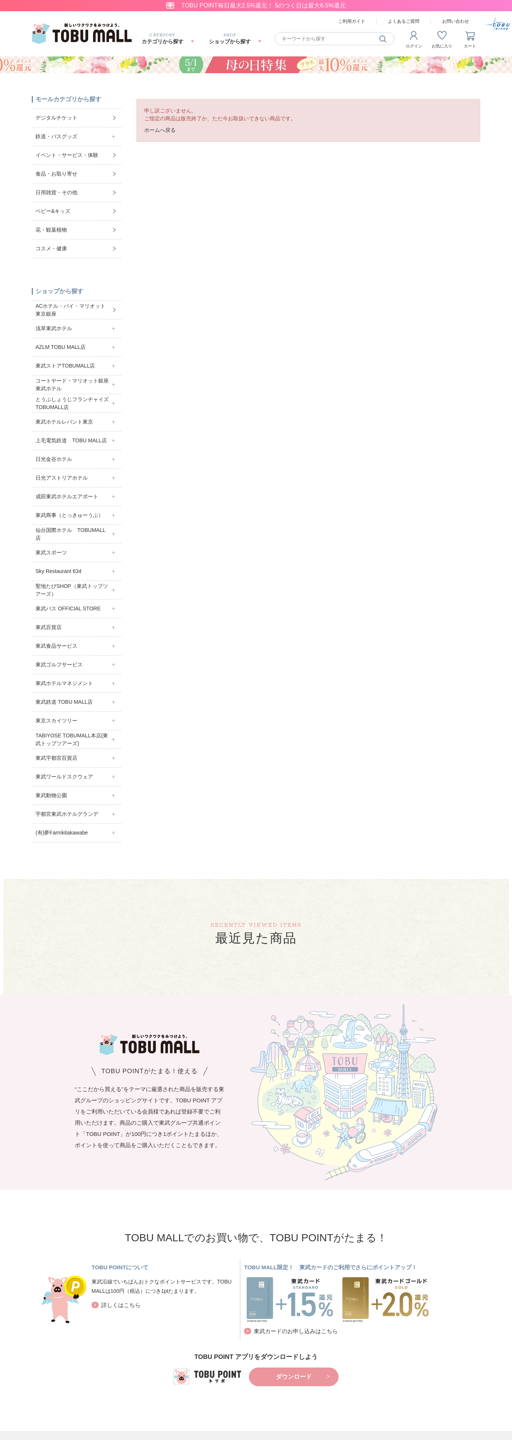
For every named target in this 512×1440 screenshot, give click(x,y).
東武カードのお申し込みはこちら (296, 1331)
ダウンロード (294, 1377)
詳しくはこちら (121, 1305)
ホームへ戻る (160, 130)
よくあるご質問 (403, 21)
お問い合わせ (455, 21)
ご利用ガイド (351, 21)
